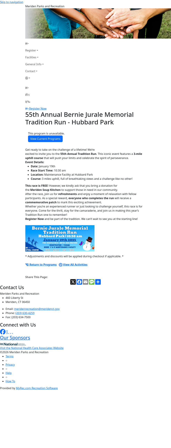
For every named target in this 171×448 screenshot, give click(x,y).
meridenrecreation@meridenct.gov (37, 309)
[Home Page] (34, 43)
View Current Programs (45, 139)
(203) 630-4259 (24, 313)
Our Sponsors (15, 337)
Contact (30, 71)
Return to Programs (41, 264)
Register (30, 50)
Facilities (30, 57)
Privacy (10, 364)
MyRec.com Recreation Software (37, 388)
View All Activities (73, 264)
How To (10, 381)
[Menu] (27, 101)
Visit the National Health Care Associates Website (32, 348)
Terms (10, 356)
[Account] (34, 78)
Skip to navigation (11, 2)
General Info (33, 64)
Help (9, 373)
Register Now (37, 108)
